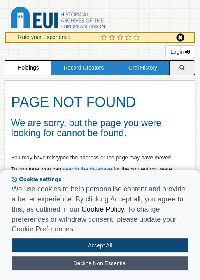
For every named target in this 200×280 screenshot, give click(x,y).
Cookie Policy (103, 209)
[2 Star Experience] (113, 37)
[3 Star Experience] (121, 37)
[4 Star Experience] (129, 37)
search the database (87, 169)
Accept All (100, 245)
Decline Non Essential (100, 263)
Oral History (142, 68)
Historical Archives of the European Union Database (80, 18)
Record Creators (84, 68)
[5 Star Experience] (137, 37)
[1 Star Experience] (105, 37)
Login (180, 52)
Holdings (28, 68)
